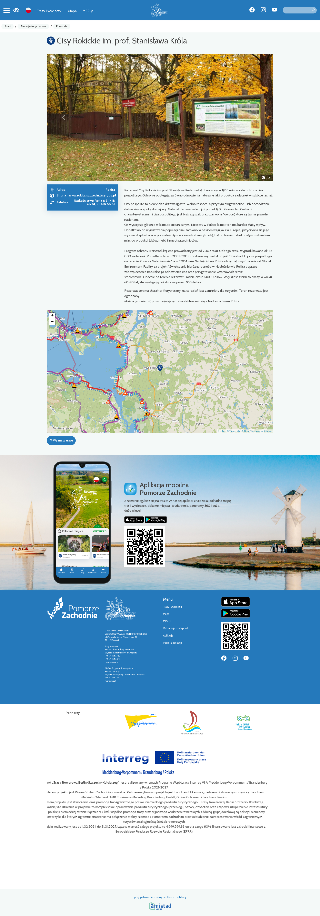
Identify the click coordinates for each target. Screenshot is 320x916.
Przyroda (62, 26)
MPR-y (88, 11)
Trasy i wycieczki (49, 11)
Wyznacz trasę (61, 440)
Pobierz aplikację (172, 642)
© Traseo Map (234, 431)
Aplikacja (168, 635)
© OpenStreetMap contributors (257, 431)
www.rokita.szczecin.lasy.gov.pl (92, 195)
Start (7, 26)
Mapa (72, 11)
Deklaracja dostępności (176, 628)
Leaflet (221, 431)
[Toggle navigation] (6, 10)
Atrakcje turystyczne (33, 26)
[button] (64, 117)
